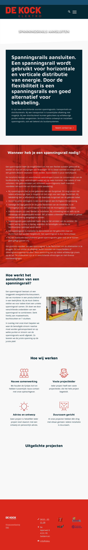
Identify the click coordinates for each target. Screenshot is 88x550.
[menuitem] (68, 12)
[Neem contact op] (64, 128)
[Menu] (73, 12)
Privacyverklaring (13, 524)
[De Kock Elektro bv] (23, 12)
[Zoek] (68, 12)
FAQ (7, 527)
